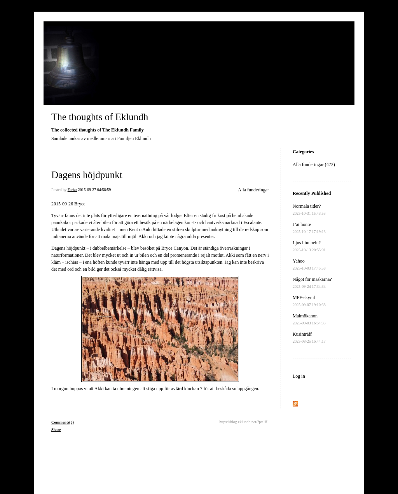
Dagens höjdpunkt (86, 175)
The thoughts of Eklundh (99, 117)
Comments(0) (62, 422)
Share (56, 429)
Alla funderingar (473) (314, 164)
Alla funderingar (253, 190)
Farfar (72, 189)
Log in (299, 376)
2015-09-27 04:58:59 (94, 189)
